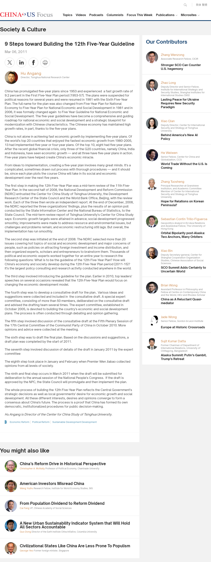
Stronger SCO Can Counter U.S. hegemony (181, 67)
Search (185, 5)
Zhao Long (168, 83)
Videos (81, 15)
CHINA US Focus (26, 14)
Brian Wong (169, 285)
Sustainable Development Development (74, 422)
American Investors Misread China (52, 483)
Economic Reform (19, 422)
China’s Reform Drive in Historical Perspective (63, 463)
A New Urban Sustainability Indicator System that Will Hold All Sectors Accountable (75, 525)
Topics (67, 15)
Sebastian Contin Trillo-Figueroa (184, 219)
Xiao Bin (167, 251)
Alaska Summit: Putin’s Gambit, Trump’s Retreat (183, 357)
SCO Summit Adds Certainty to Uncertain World (183, 269)
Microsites (188, 15)
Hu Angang (31, 73)
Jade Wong (169, 317)
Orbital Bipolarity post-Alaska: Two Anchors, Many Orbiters (183, 235)
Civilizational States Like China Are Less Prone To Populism (75, 545)
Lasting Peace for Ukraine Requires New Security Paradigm (180, 103)
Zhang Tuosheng (172, 181)
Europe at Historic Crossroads (183, 327)
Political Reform (41, 422)
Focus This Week (140, 15)
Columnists (115, 15)
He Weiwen (169, 153)
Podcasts (96, 15)
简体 (198, 4)
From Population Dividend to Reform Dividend (62, 503)
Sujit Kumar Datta (173, 341)
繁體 (204, 4)
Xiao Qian (168, 121)
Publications (165, 15)
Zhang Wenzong (172, 55)
